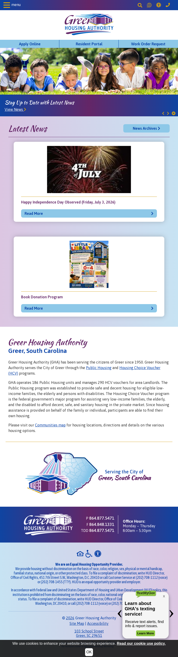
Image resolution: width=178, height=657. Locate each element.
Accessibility (97, 623)
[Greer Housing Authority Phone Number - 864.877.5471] (168, 5)
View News (15, 109)
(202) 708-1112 (147, 577)
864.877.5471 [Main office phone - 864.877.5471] (101, 518)
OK (89, 652)
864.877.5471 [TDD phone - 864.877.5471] (101, 530)
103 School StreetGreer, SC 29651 (89, 633)
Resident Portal (89, 44)
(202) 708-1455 (52, 582)
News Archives (146, 128)
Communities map (50, 425)
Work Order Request (148, 44)
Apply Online (30, 44)
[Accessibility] (158, 5)
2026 (70, 618)
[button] (12, 5)
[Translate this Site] (149, 5)
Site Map (77, 623)
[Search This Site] (140, 5)
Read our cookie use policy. (141, 643)
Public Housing (98, 368)
